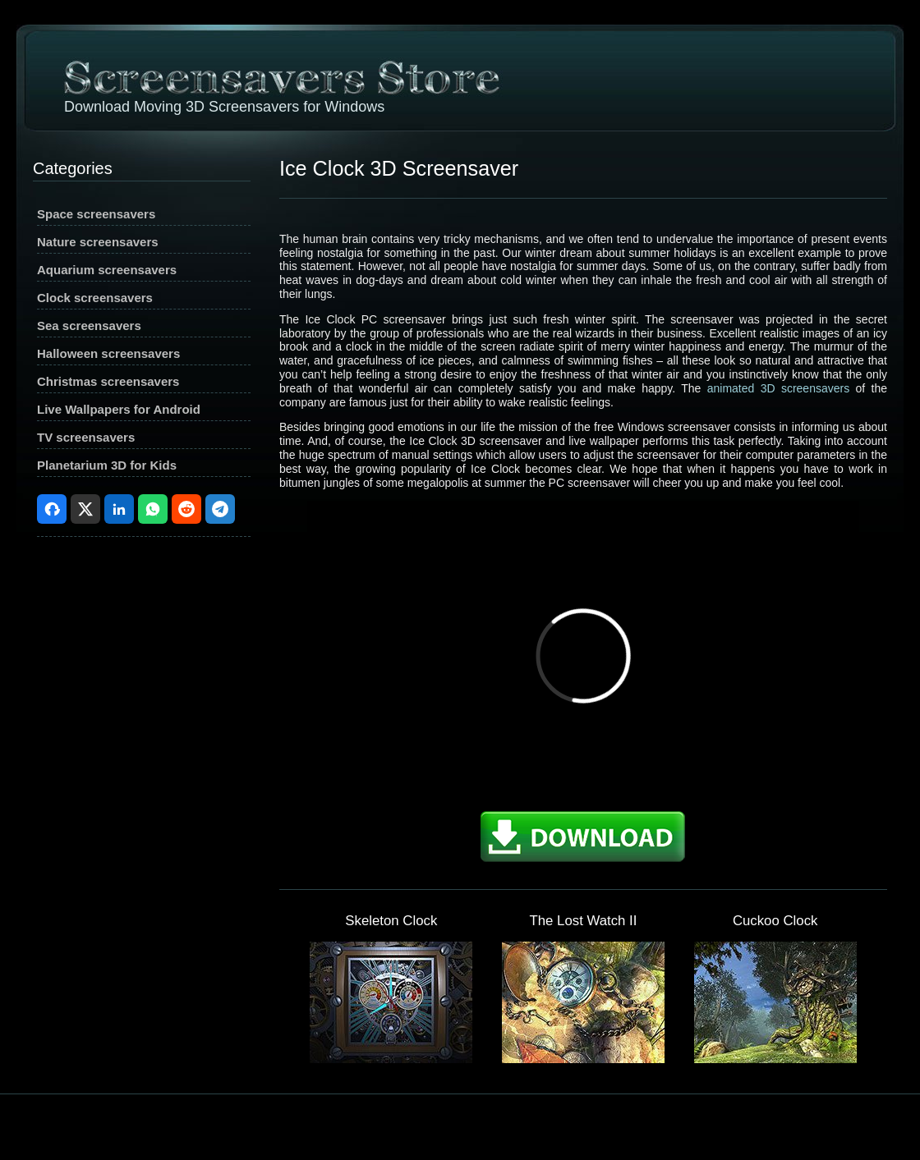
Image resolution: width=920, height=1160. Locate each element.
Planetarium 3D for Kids (107, 465)
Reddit (186, 509)
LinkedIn (119, 509)
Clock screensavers (95, 298)
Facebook (52, 509)
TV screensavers (86, 437)
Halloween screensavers (108, 353)
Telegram (220, 509)
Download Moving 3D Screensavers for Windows (224, 107)
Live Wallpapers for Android (118, 409)
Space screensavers (96, 214)
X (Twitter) (85, 509)
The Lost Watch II (583, 920)
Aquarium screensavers (107, 270)
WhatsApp (153, 509)
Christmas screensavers (108, 381)
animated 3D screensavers (778, 388)
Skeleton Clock (391, 920)
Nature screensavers (98, 242)
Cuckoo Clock (775, 920)
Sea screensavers (89, 325)
